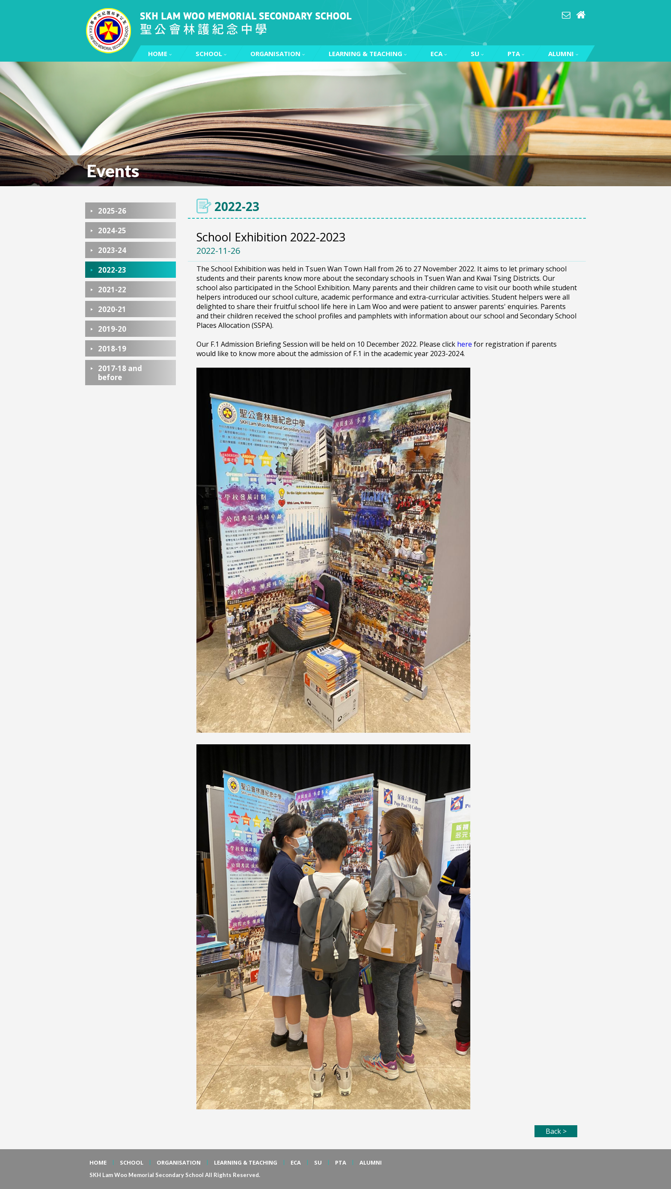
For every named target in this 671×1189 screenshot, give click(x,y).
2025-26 (112, 211)
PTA (516, 53)
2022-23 (112, 270)
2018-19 (112, 349)
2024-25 (112, 230)
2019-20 (112, 329)
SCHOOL (211, 53)
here (464, 344)
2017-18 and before (120, 372)
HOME (160, 53)
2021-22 (112, 289)
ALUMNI (563, 53)
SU (477, 53)
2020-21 (112, 309)
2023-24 (112, 250)
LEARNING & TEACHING (368, 53)
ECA (439, 53)
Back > (556, 1131)
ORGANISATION (277, 53)
